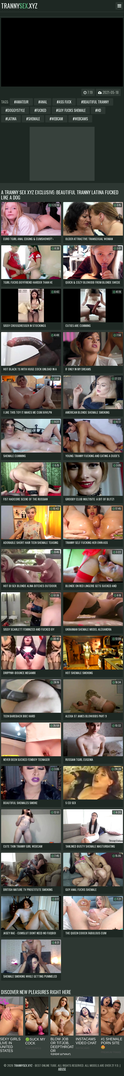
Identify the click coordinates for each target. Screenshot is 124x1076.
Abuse (62, 1068)
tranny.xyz (19, 6)
